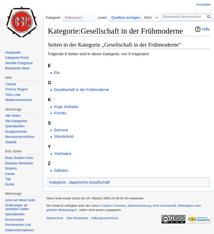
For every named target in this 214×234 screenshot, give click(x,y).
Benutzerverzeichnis (19, 137)
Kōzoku (60, 113)
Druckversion (14, 220)
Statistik (10, 142)
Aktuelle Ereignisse (19, 63)
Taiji (8, 179)
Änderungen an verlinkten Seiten (17, 207)
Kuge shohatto (66, 107)
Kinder (10, 184)
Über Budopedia (77, 218)
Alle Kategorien (16, 121)
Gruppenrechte (16, 132)
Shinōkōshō (63, 136)
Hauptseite (13, 52)
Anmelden (203, 4)
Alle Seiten (13, 116)
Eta (56, 72)
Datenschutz (54, 218)
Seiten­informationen (19, 230)
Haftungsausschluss (104, 218)
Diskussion (73, 17)
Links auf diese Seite (20, 200)
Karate (10, 174)
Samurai (61, 130)
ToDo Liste (13, 95)
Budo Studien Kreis (19, 158)
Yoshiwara (62, 153)
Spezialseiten (14, 126)
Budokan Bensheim (19, 163)
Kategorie (57, 182)
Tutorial (10, 84)
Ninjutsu (11, 168)
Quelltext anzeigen (125, 17)
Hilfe (206, 29)
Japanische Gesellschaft (89, 182)
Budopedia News (17, 68)
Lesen (102, 17)
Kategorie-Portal (17, 58)
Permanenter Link (18, 225)
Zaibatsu (61, 170)
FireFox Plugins (16, 89)
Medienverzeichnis (18, 100)
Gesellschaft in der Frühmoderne (81, 89)
